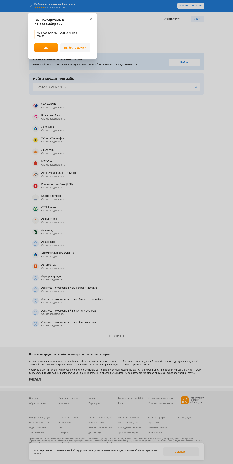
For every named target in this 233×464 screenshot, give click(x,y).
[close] (91, 19)
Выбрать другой (75, 47)
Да (46, 47)
